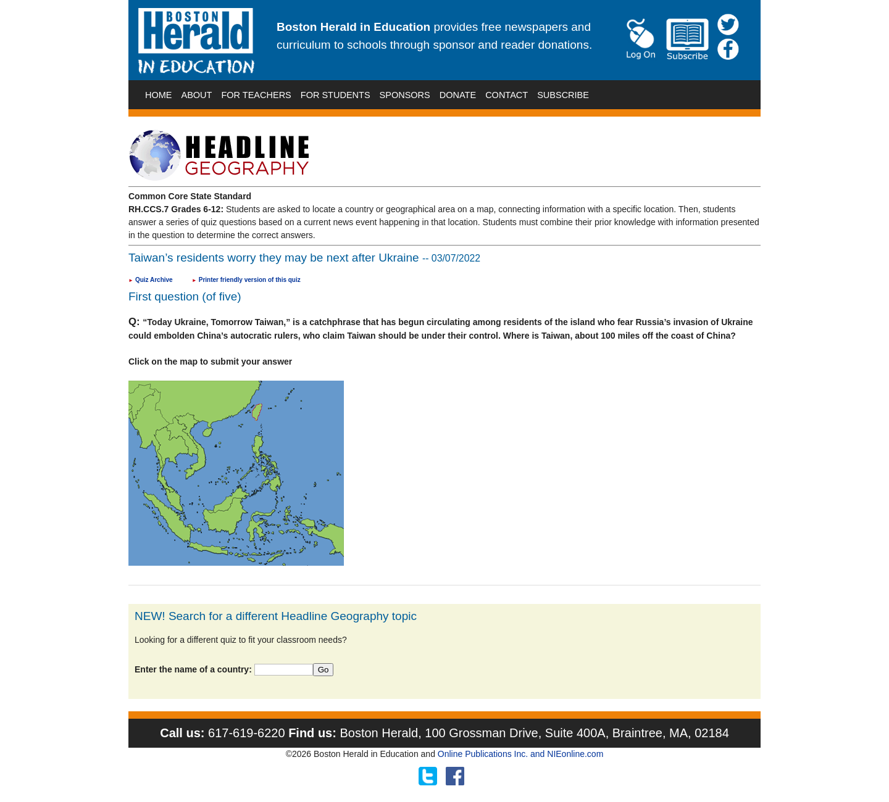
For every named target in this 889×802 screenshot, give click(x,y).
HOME (158, 95)
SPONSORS (405, 95)
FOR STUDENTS (335, 95)
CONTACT (506, 95)
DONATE (458, 95)
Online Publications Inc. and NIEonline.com (520, 754)
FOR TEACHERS (256, 95)
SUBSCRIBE (563, 95)
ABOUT (197, 95)
